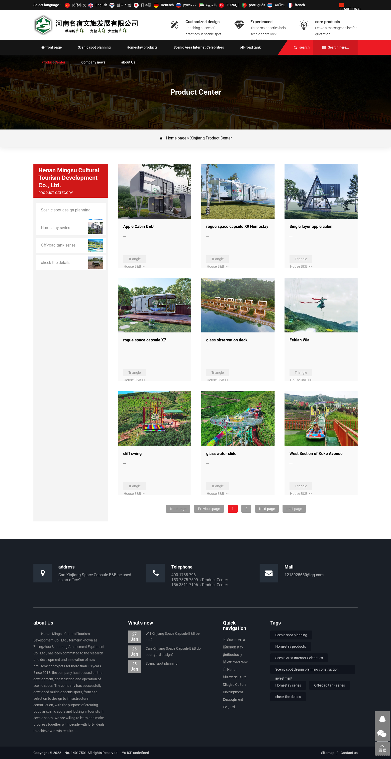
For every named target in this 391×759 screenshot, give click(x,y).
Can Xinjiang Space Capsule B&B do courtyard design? (164, 651)
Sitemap (327, 753)
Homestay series (288, 685)
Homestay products (290, 646)
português (257, 5)
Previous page (209, 509)
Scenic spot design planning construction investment (307, 670)
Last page (294, 509)
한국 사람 (124, 5)
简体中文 (79, 5)
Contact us (349, 753)
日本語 (146, 5)
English (101, 5)
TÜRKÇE (232, 5)
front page (178, 509)
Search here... (338, 47)
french (300, 5)
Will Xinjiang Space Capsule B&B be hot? (163, 637)
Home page (176, 138)
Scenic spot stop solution (87, 25)
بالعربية (211, 5)
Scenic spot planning (153, 663)
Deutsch (167, 5)
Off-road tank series (329, 685)
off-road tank (235, 662)
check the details (288, 697)
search (304, 47)
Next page (267, 509)
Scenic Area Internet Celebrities (299, 658)
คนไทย (280, 5)
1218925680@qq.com (304, 574)
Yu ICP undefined (133, 753)
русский (189, 5)
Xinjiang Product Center (211, 138)
